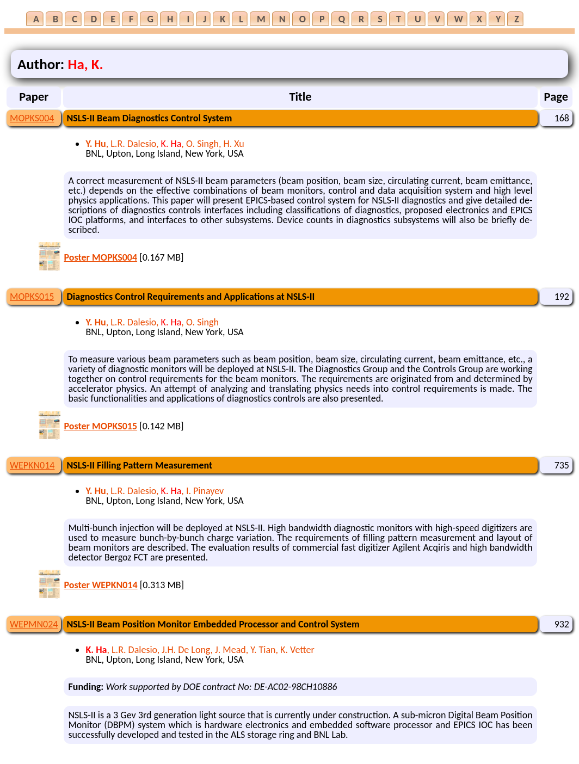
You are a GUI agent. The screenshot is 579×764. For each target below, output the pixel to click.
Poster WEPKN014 (100, 585)
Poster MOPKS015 (100, 426)
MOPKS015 (32, 297)
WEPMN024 (34, 624)
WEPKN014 (32, 465)
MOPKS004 (32, 118)
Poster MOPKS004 (100, 257)
